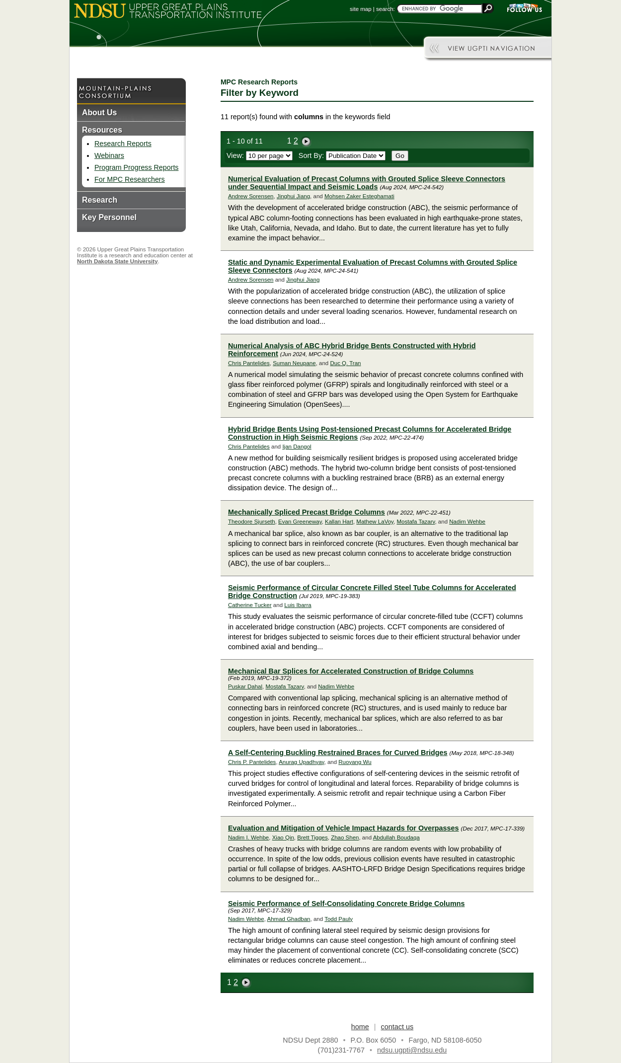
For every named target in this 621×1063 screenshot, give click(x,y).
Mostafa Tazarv (415, 522)
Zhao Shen (345, 837)
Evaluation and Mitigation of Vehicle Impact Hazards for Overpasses (343, 828)
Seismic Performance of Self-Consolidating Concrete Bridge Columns (346, 904)
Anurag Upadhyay (301, 762)
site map (361, 9)
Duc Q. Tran (345, 363)
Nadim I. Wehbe (248, 837)
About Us (99, 112)
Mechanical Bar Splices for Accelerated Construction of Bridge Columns (350, 671)
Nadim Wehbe (467, 522)
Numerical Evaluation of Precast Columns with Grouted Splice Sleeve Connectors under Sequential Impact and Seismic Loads (366, 183)
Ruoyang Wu (354, 762)
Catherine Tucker (250, 605)
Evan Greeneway (299, 522)
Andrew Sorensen (251, 196)
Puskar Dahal (245, 686)
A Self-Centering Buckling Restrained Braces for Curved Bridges (338, 753)
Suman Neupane (294, 363)
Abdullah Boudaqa (396, 837)
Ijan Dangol (296, 447)
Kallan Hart (339, 522)
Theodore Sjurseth (251, 522)
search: (385, 9)
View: (260, 155)
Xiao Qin (283, 837)
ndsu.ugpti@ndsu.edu (412, 1050)
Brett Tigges (312, 837)
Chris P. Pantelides (252, 762)
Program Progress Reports (136, 167)
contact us (397, 1027)
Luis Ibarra (297, 605)
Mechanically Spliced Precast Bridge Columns (306, 512)
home (360, 1027)
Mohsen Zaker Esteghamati (359, 196)
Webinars (109, 155)
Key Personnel (109, 217)
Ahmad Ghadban (288, 919)
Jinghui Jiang (293, 196)
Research (99, 200)
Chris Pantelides (249, 363)
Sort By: (342, 155)
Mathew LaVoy (374, 522)
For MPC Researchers (129, 179)
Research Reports (123, 144)
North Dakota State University (117, 261)
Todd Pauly (338, 919)
